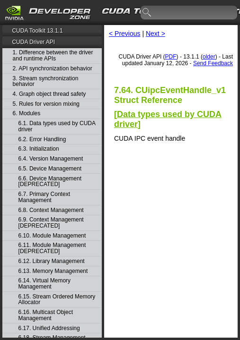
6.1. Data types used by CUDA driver (57, 126)
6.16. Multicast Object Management (45, 315)
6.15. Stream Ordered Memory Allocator (57, 300)
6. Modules (27, 113)
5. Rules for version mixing (46, 104)
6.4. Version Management (50, 159)
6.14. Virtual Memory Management (44, 283)
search (147, 12)
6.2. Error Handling (42, 139)
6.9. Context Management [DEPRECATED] (51, 223)
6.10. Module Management (52, 236)
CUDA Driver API (33, 42)
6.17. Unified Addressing (49, 328)
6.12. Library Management (51, 261)
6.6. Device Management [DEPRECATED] (49, 181)
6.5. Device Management (49, 169)
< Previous (125, 33)
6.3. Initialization (38, 149)
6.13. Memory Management (53, 271)
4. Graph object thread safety (49, 94)
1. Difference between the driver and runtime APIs (53, 55)
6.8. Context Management (51, 210)
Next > (155, 33)
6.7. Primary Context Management (44, 197)
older (209, 56)
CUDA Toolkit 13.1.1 (37, 30)
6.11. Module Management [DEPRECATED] (52, 248)
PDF (171, 56)
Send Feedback (213, 63)
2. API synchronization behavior (52, 69)
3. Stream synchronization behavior (46, 81)
